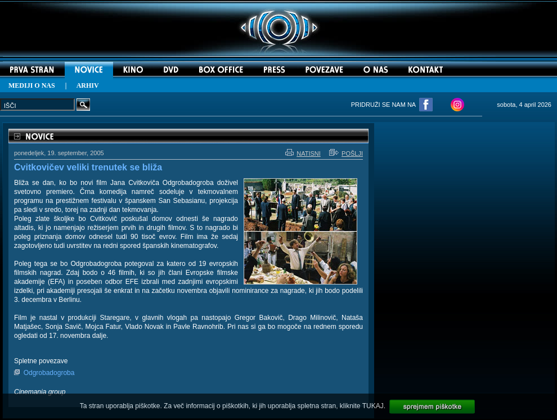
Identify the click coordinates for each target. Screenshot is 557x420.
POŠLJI (346, 153)
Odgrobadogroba (49, 373)
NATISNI (303, 153)
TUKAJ (373, 406)
